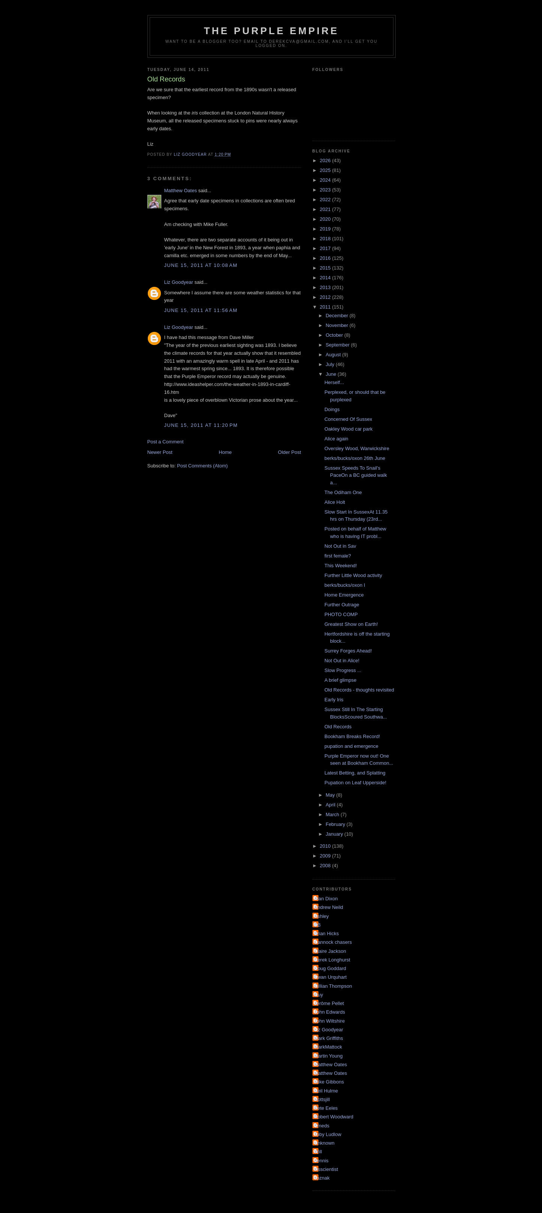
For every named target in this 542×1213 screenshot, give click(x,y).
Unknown (324, 1143)
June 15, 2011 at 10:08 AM (201, 265)
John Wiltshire (329, 1021)
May (331, 795)
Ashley (321, 916)
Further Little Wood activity (353, 575)
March (333, 814)
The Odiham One (343, 492)
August (334, 354)
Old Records (337, 726)
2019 (326, 229)
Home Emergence (344, 595)
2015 (326, 268)
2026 (326, 160)
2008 (326, 865)
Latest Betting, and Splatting (355, 773)
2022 (326, 199)
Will (318, 1151)
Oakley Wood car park (348, 429)
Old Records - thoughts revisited (359, 690)
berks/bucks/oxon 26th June (354, 458)
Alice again (336, 439)
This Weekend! (340, 565)
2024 (326, 180)
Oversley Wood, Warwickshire (356, 448)
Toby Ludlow (327, 1134)
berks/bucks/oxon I (344, 585)
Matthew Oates (180, 190)
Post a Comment (165, 442)
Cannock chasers (333, 942)
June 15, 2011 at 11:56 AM (201, 310)
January (335, 834)
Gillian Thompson (333, 986)
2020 (326, 219)
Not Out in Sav (340, 546)
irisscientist (326, 1169)
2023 (326, 190)
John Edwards (329, 1012)
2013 (326, 287)
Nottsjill (322, 1099)
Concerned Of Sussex (348, 419)
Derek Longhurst (332, 960)
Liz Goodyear (178, 282)
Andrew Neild (328, 907)
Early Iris (334, 699)
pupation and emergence (351, 746)
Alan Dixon (326, 898)
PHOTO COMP (341, 614)
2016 (326, 258)
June (332, 374)
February (336, 824)
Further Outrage (341, 604)
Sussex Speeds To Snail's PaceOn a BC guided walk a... (355, 475)
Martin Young (328, 1056)
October (335, 335)
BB (317, 925)
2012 (326, 297)
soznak (322, 1178)
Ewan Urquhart (330, 977)
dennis (321, 1160)
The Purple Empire (271, 30)
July (331, 364)
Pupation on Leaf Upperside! (355, 782)
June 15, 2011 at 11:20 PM (201, 425)
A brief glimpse (340, 680)
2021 (326, 209)
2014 (326, 277)
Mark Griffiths (328, 1038)
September (338, 345)
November (338, 325)
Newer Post (160, 452)
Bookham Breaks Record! (352, 736)
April (331, 805)
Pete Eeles (326, 1108)
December (338, 315)
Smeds (321, 1126)
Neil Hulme (326, 1091)
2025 (326, 170)
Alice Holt (334, 502)
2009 (326, 856)
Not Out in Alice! (341, 660)
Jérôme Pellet (329, 1003)
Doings (331, 409)
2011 (326, 307)
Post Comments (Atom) (202, 466)
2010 (326, 846)
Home (225, 452)
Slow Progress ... (342, 670)
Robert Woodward (334, 1117)
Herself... (334, 382)
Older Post (289, 452)
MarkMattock (328, 1047)
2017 (326, 248)
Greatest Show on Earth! (351, 624)
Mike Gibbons (329, 1082)
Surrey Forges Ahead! (348, 651)
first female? (337, 556)
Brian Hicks (326, 933)
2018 (326, 238)
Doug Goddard (330, 968)
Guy (318, 995)
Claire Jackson (330, 951)
